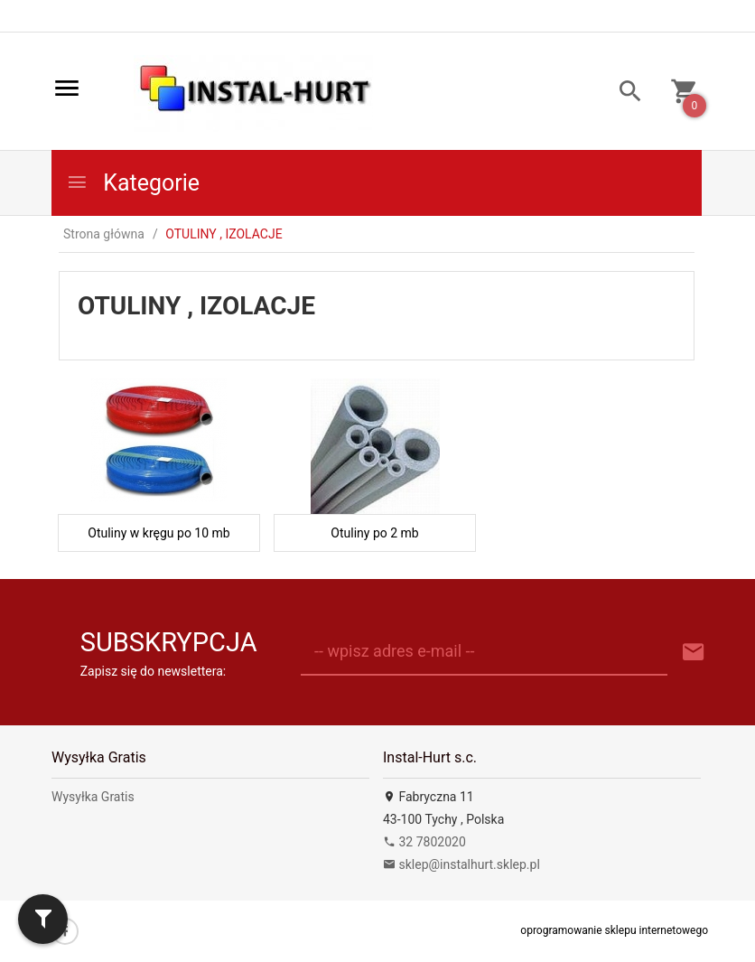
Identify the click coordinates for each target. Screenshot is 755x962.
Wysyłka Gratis (93, 796)
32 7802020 (424, 842)
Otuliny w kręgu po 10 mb (158, 533)
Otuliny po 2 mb (374, 533)
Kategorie (133, 183)
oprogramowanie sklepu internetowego (614, 930)
